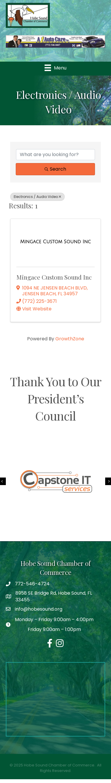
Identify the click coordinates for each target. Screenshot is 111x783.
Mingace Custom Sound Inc (54, 277)
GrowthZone (69, 338)
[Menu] (55, 68)
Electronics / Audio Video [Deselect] (37, 196)
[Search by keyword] (55, 154)
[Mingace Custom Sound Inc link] (55, 242)
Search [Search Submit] (55, 169)
